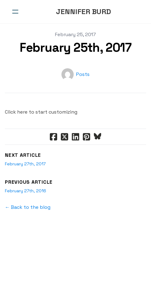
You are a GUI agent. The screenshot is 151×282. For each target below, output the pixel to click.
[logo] (83, 11)
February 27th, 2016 (25, 191)
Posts (83, 74)
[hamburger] (15, 11)
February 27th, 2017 (25, 164)
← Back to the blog (27, 207)
